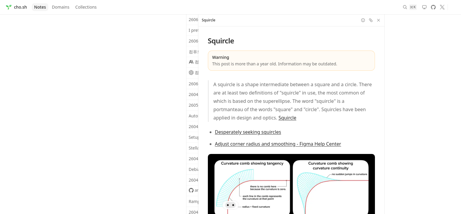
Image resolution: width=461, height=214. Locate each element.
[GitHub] (433, 7)
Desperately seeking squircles (248, 132)
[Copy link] (370, 20)
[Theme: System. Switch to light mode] (424, 7)
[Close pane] (378, 20)
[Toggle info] (362, 20)
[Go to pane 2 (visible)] (233, 205)
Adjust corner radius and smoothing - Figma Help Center (278, 144)
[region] (291, 114)
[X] (442, 7)
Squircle (287, 117)
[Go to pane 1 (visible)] (228, 205)
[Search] (410, 7)
